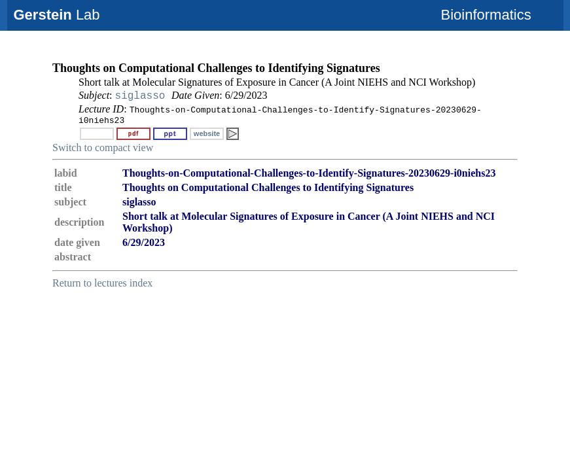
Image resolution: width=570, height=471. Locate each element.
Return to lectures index (102, 282)
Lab (57, 15)
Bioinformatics (486, 15)
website (207, 133)
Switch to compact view (102, 147)
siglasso (140, 96)
